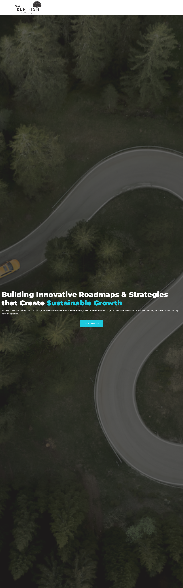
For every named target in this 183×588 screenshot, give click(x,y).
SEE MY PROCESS (92, 323)
